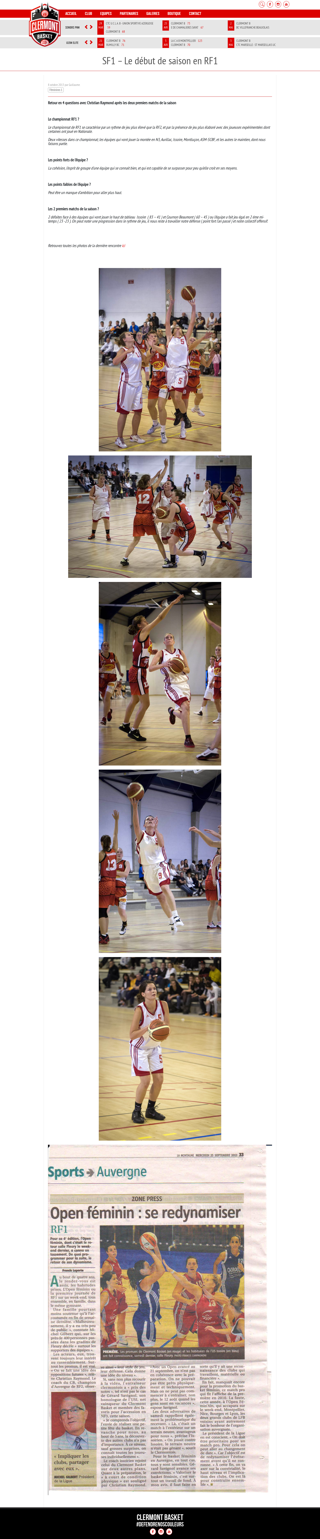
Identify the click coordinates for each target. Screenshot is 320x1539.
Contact (195, 13)
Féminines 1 (55, 90)
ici (123, 245)
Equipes (106, 13)
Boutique (174, 13)
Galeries (152, 13)
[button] (86, 27)
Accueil (71, 13)
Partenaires (129, 13)
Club (88, 13)
